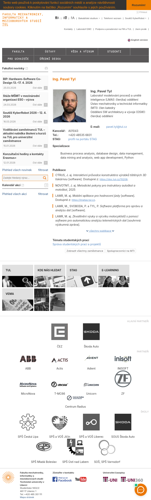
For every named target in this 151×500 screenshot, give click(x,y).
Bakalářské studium (89, 18)
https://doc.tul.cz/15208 (114, 179)
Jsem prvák (141, 29)
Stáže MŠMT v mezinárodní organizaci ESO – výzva (21, 97)
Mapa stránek (27, 497)
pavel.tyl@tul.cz (116, 126)
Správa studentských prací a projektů (76, 244)
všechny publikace (100, 230)
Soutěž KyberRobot (136, 18)
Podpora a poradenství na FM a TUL (113, 29)
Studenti (114, 51)
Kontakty (68, 29)
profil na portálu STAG (82, 139)
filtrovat (43, 170)
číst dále (37, 87)
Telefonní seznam (113, 18)
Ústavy (50, 51)
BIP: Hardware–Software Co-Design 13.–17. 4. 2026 (22, 80)
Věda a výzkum (82, 51)
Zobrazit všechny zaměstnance (85, 250)
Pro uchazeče (18, 59)
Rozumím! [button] (139, 5)
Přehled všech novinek (17, 170)
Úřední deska (50, 59)
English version (138, 40)
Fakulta (18, 51)
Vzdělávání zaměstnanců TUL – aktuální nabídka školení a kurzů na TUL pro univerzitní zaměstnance (24, 135)
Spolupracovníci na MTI (120, 250)
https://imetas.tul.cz (83, 200)
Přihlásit (143, 12)
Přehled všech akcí (14, 194)
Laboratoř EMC (84, 29)
